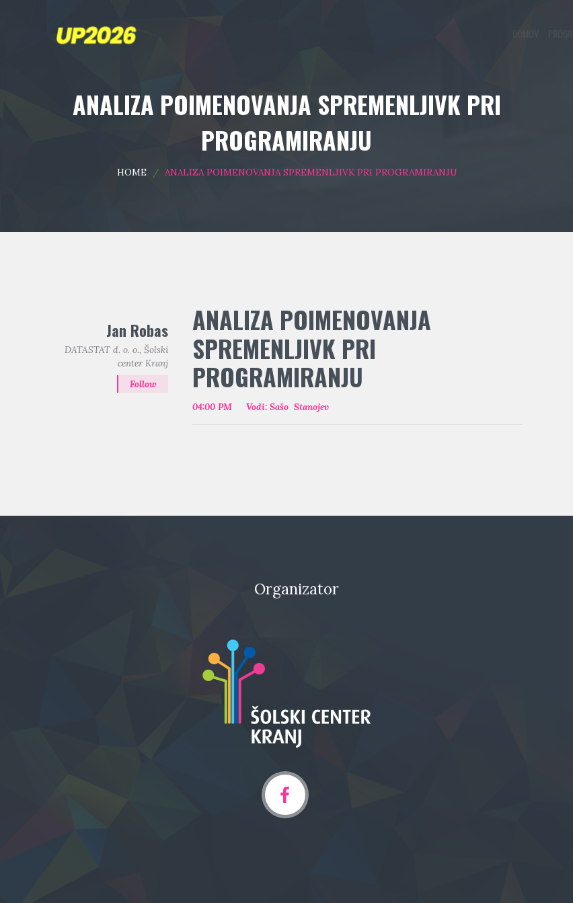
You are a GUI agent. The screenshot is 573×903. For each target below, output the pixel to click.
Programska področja (365, 33)
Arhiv (509, 33)
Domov (299, 33)
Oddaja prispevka (451, 33)
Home (132, 172)
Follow (143, 385)
